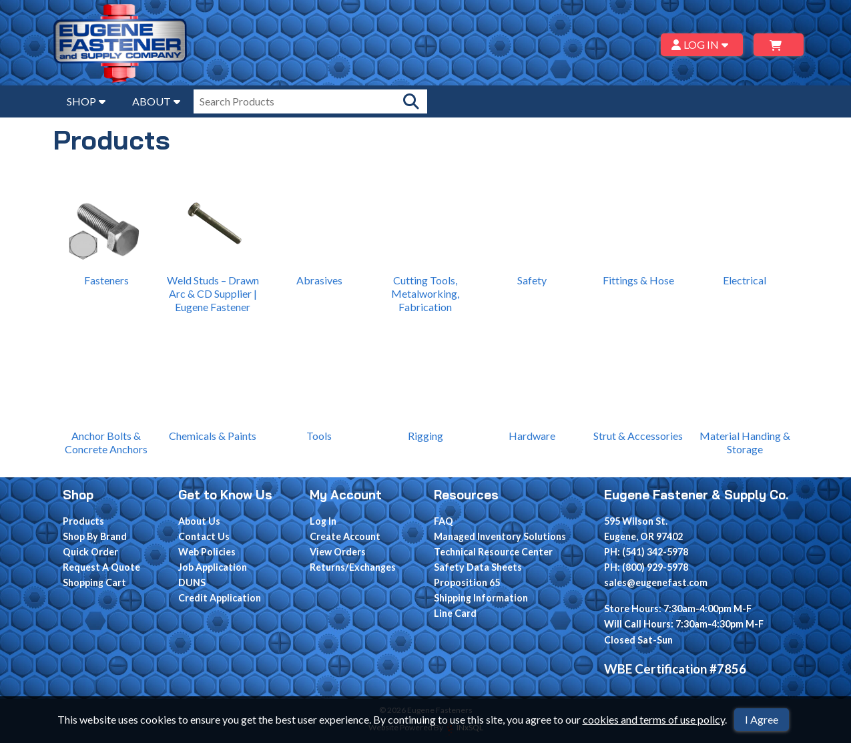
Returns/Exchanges (353, 567)
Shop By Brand (95, 536)
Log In (323, 521)
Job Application (212, 567)
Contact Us (204, 536)
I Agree (761, 719)
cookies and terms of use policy (654, 719)
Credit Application (219, 597)
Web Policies (207, 551)
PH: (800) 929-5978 (646, 567)
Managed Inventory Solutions (500, 536)
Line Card (455, 613)
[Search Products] (411, 101)
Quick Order (90, 551)
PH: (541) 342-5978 (646, 551)
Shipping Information (481, 597)
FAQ (443, 521)
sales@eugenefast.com (655, 582)
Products (83, 521)
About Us (199, 521)
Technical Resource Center (493, 551)
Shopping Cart (94, 582)
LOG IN (701, 44)
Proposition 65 (467, 582)
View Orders (338, 551)
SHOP (86, 101)
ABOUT (156, 101)
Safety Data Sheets (478, 567)
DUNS (192, 582)
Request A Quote (101, 567)
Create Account (345, 536)
